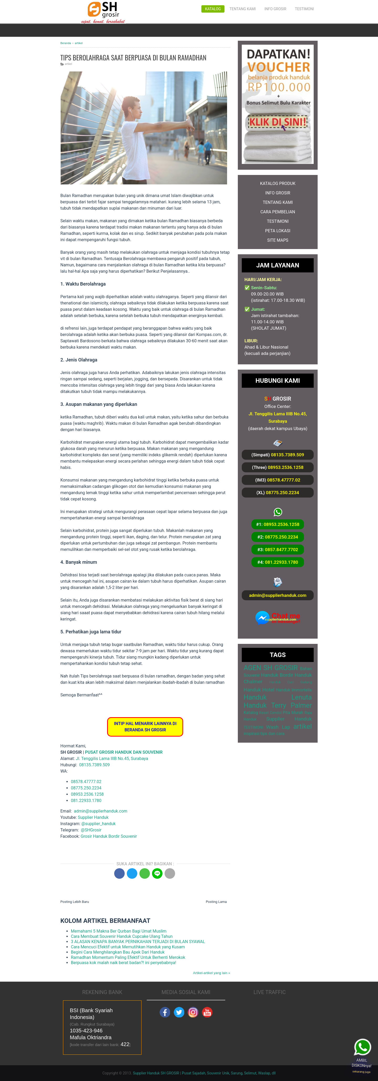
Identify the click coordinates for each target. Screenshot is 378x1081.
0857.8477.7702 (281, 549)
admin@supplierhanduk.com (277, 595)
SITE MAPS (277, 240)
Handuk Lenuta (278, 697)
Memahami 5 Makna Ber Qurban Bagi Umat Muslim (118, 931)
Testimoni (304, 9)
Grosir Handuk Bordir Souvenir (109, 836)
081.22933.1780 (86, 800)
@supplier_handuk (99, 823)
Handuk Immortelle (294, 689)
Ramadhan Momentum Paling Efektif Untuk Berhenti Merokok (128, 957)
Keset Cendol (270, 713)
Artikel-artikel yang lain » (211, 973)
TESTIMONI (278, 221)
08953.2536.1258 (87, 794)
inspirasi (251, 733)
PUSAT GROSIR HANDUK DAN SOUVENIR (124, 752)
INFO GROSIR (277, 192)
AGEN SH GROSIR (271, 668)
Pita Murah (293, 712)
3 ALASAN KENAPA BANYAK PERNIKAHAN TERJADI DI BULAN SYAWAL (138, 941)
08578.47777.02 (86, 781)
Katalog (213, 9)
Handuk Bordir (277, 675)
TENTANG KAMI (278, 202)
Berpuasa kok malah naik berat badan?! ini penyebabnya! (123, 962)
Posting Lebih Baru (74, 902)
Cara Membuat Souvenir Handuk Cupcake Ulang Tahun (122, 936)
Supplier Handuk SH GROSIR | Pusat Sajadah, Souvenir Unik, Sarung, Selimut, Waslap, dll (204, 1073)
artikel (68, 64)
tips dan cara (272, 733)
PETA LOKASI (277, 230)
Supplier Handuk (93, 817)
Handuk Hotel (259, 690)
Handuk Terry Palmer (278, 705)
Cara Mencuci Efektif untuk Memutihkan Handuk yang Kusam (128, 946)
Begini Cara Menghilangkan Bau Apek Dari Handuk (118, 952)
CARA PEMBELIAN (277, 211)
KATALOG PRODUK (278, 183)
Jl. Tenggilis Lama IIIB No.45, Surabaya (112, 758)
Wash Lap (278, 727)
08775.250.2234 (86, 787)
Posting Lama (216, 902)
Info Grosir (275, 9)
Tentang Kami (242, 9)
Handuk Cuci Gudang (290, 682)
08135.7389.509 (287, 454)
